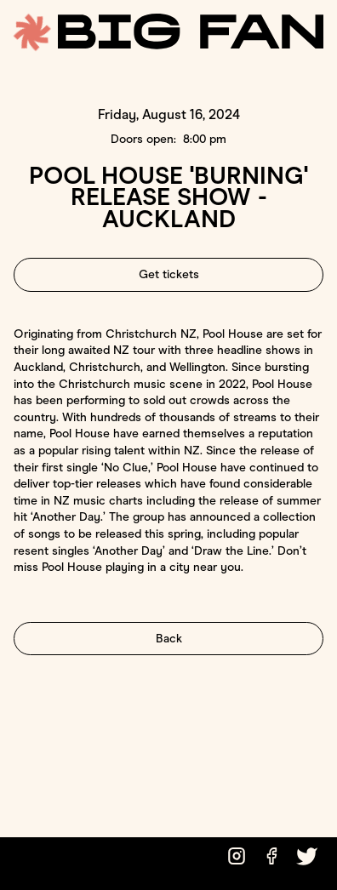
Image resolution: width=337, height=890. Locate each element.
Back (169, 638)
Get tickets (169, 274)
